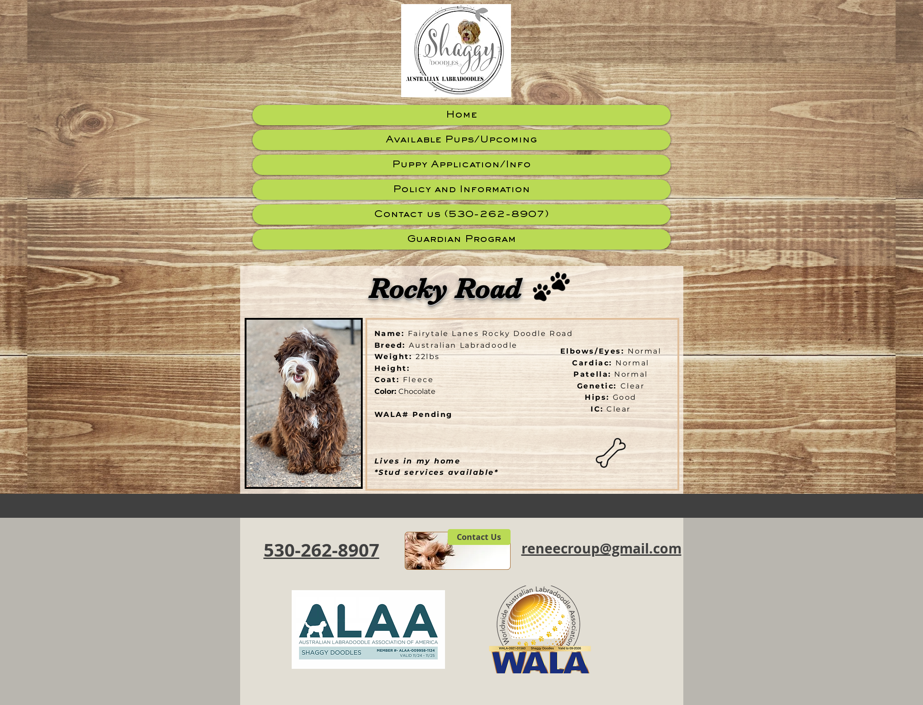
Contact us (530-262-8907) (461, 214)
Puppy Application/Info (461, 165)
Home (461, 115)
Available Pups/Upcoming (461, 140)
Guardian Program (461, 239)
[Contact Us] (479, 537)
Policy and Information (461, 189)
